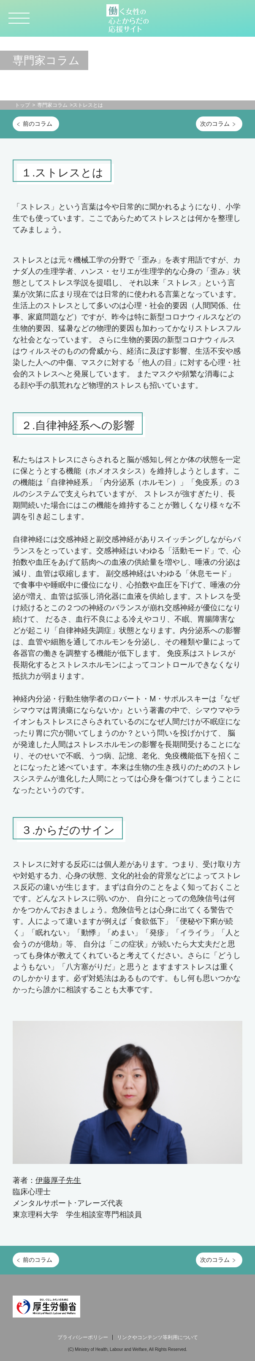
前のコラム (37, 123)
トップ (22, 105)
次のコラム (215, 123)
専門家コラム (52, 105)
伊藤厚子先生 (58, 1180)
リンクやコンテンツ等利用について (157, 1337)
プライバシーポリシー (82, 1337)
